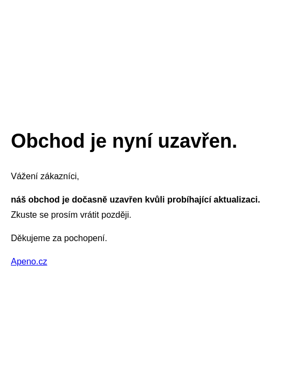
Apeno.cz (29, 261)
